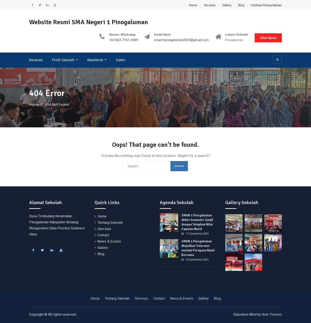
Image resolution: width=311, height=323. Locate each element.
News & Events (109, 241)
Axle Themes (272, 314)
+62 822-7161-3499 (123, 40)
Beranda (36, 60)
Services (210, 5)
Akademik (95, 60)
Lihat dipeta (268, 38)
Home (193, 5)
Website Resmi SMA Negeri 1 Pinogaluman (88, 22)
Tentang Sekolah (110, 223)
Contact (103, 235)
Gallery (227, 5)
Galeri (120, 60)
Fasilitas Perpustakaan (266, 5)
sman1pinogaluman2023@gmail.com (181, 40)
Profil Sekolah (63, 60)
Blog (241, 5)
